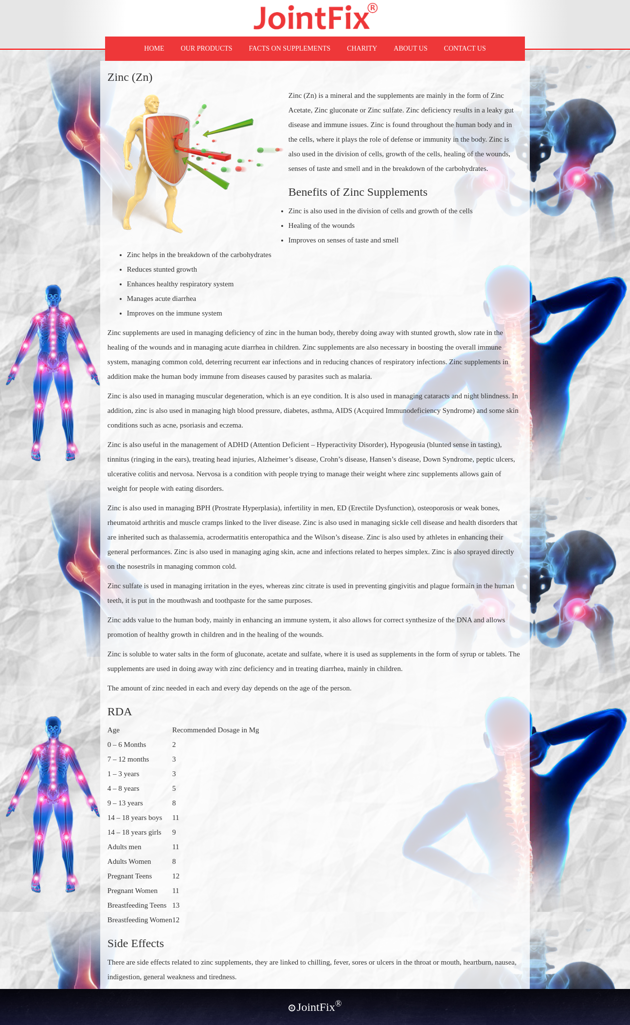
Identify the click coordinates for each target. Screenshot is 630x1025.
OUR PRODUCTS (206, 48)
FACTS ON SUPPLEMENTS (290, 48)
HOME (154, 48)
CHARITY (362, 48)
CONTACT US (465, 48)
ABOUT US (410, 48)
